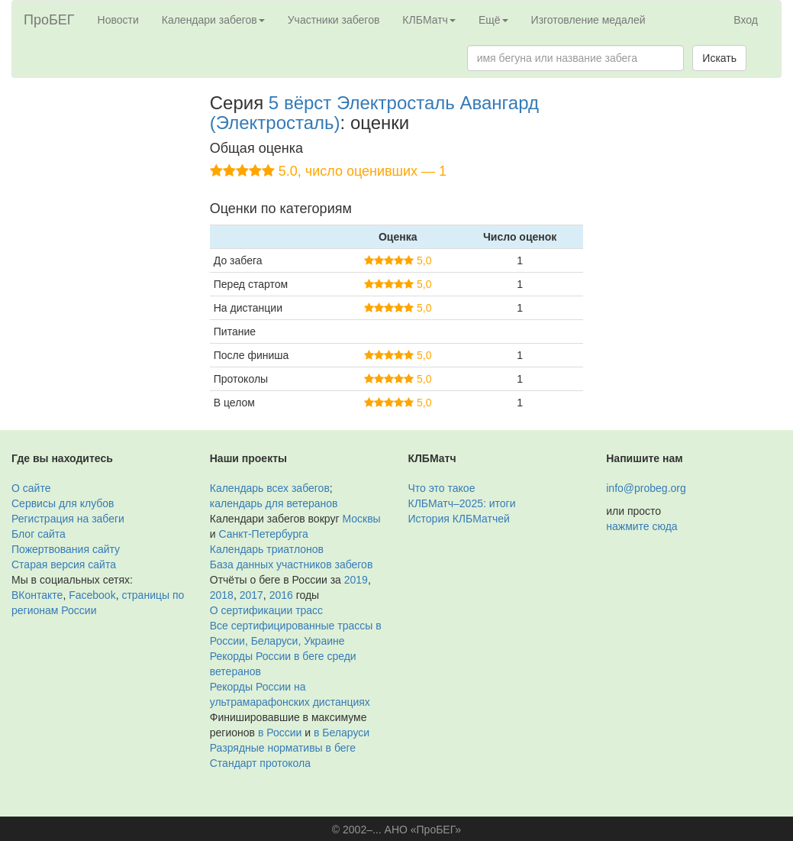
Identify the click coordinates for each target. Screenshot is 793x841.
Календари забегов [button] (213, 20)
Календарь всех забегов (270, 488)
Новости (118, 20)
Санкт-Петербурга (263, 534)
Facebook (92, 595)
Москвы (361, 519)
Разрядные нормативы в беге (283, 748)
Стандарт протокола (260, 763)
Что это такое (441, 488)
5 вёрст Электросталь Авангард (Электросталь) (374, 112)
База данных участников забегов (291, 564)
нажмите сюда (641, 526)
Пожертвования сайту (65, 549)
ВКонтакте (37, 595)
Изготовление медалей (588, 20)
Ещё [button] (493, 20)
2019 (356, 580)
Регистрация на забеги (67, 519)
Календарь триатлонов (267, 549)
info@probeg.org (646, 488)
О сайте (30, 488)
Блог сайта (38, 534)
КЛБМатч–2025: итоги (462, 503)
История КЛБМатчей (459, 519)
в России (279, 732)
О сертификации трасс (266, 610)
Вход (745, 20)
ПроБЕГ (49, 19)
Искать (719, 58)
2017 (251, 595)
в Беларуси (341, 732)
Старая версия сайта (63, 564)
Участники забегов (334, 20)
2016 (281, 595)
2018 (222, 595)
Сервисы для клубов (62, 503)
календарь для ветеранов (274, 503)
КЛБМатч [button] (429, 20)
